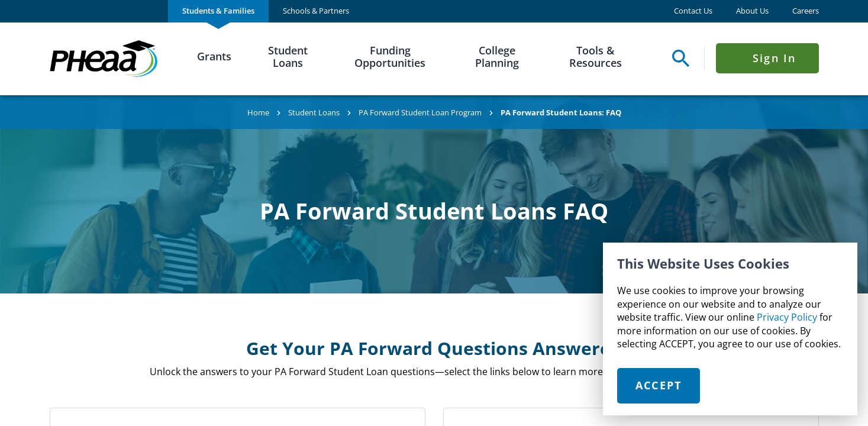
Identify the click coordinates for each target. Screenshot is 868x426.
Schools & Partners (316, 10)
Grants (214, 56)
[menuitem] (218, 11)
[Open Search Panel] (678, 58)
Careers (805, 11)
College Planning (497, 56)
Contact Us (693, 11)
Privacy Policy (787, 317)
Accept (658, 385)
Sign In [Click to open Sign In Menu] (774, 58)
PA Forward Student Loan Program (420, 112)
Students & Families (218, 10)
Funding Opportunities (389, 56)
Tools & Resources (595, 56)
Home (258, 112)
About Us (752, 11)
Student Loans (288, 56)
